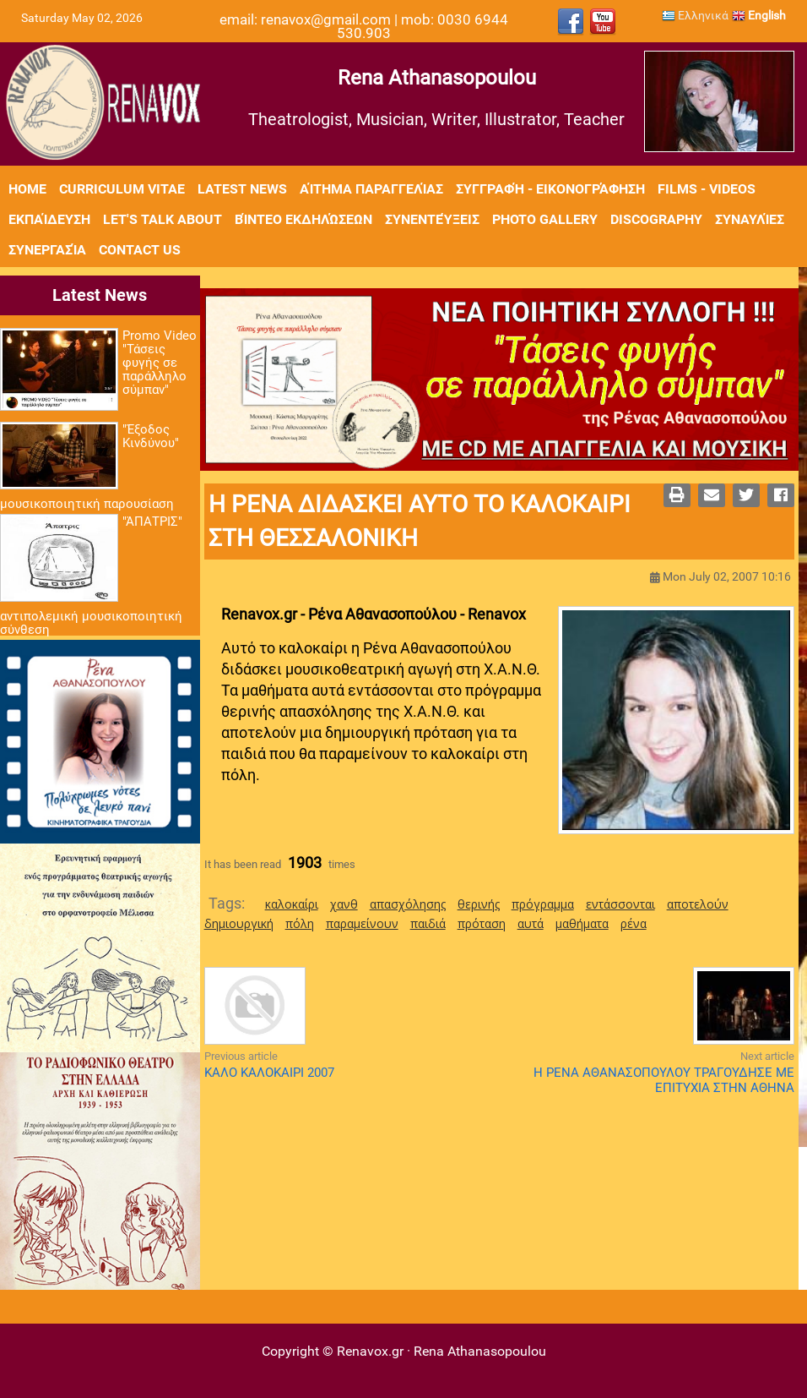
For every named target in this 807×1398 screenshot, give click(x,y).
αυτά (530, 923)
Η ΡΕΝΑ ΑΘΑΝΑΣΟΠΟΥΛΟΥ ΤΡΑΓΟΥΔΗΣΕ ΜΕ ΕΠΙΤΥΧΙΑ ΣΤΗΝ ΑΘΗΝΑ (663, 1080)
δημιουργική (239, 923)
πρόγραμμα (543, 904)
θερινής (479, 904)
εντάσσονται (620, 904)
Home (27, 189)
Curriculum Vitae (122, 189)
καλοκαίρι (291, 904)
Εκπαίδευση (49, 219)
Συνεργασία (47, 250)
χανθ (344, 904)
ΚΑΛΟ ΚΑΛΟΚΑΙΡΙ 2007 (269, 1072)
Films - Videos (707, 189)
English (759, 15)
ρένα (633, 923)
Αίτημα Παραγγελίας (371, 189)
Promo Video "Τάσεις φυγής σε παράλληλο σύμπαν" (159, 362)
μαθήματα (582, 923)
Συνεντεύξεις (432, 219)
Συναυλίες (749, 219)
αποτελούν (697, 904)
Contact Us (140, 250)
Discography (656, 219)
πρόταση (482, 923)
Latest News (242, 189)
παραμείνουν (362, 923)
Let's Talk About (162, 219)
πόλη (299, 923)
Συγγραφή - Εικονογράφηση (550, 189)
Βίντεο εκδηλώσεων (303, 219)
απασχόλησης (408, 904)
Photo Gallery (545, 219)
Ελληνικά (695, 15)
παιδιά (428, 923)
